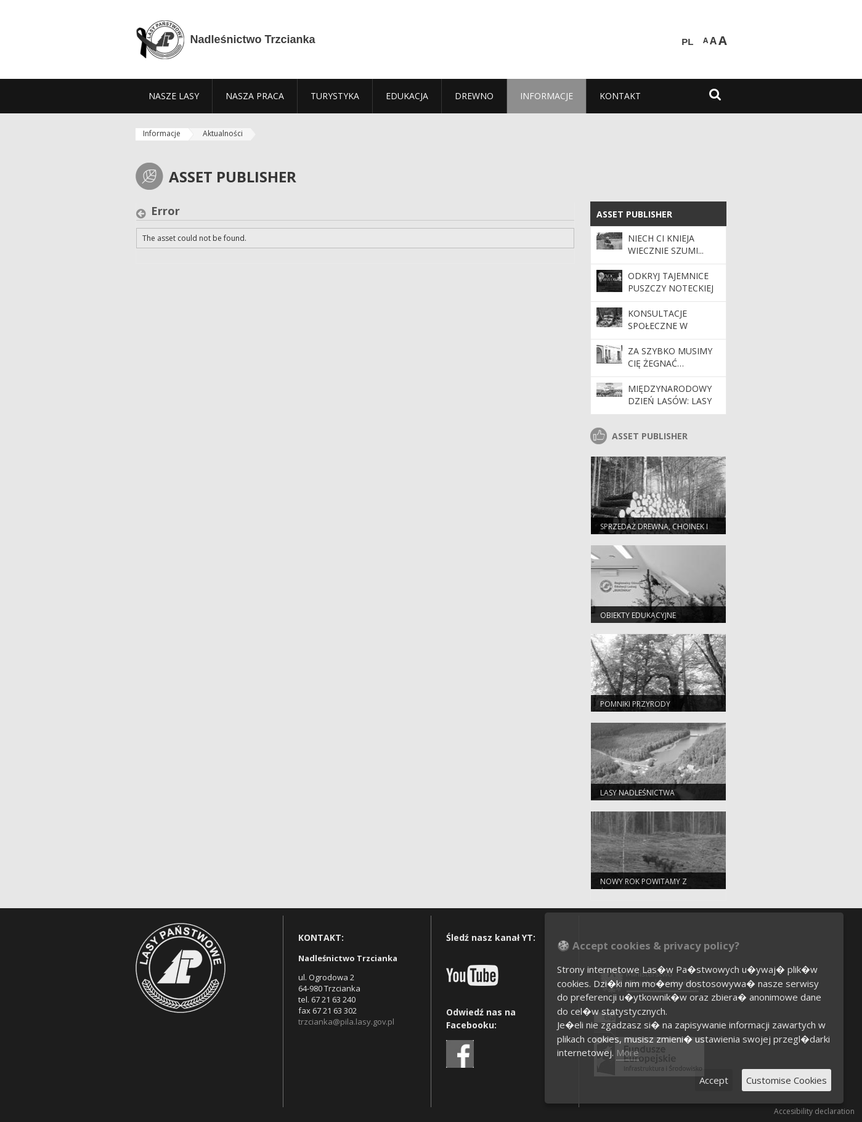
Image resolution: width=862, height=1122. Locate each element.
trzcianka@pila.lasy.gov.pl (346, 1021)
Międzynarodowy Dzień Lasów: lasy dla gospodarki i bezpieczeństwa (670, 407)
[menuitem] (174, 96)
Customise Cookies (786, 1080)
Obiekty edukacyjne (638, 615)
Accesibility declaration (814, 1111)
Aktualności (223, 133)
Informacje (162, 133)
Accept (713, 1080)
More (627, 1052)
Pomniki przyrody (635, 704)
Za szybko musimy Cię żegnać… (670, 357)
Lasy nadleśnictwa (637, 792)
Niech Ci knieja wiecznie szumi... (666, 244)
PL (687, 42)
